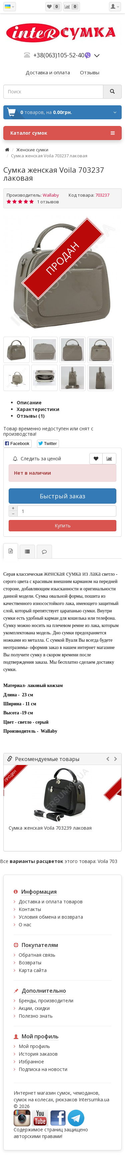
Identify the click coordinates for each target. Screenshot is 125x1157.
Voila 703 (107, 861)
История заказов (38, 1054)
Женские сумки (32, 150)
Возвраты (30, 962)
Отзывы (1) (31, 416)
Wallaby (51, 195)
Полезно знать (36, 1016)
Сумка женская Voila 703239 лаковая (50, 828)
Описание (29, 402)
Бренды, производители (46, 1000)
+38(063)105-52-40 (58, 55)
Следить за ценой (37, 458)
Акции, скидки (34, 1008)
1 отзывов (48, 202)
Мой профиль (34, 1046)
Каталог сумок (62, 133)
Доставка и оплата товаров (51, 901)
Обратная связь (37, 955)
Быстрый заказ (62, 496)
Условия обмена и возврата (51, 917)
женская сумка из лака (72, 573)
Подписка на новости (43, 1069)
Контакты (30, 909)
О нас (25, 924)
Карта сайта (33, 970)
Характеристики (38, 409)
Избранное (31, 1061)
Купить (63, 525)
